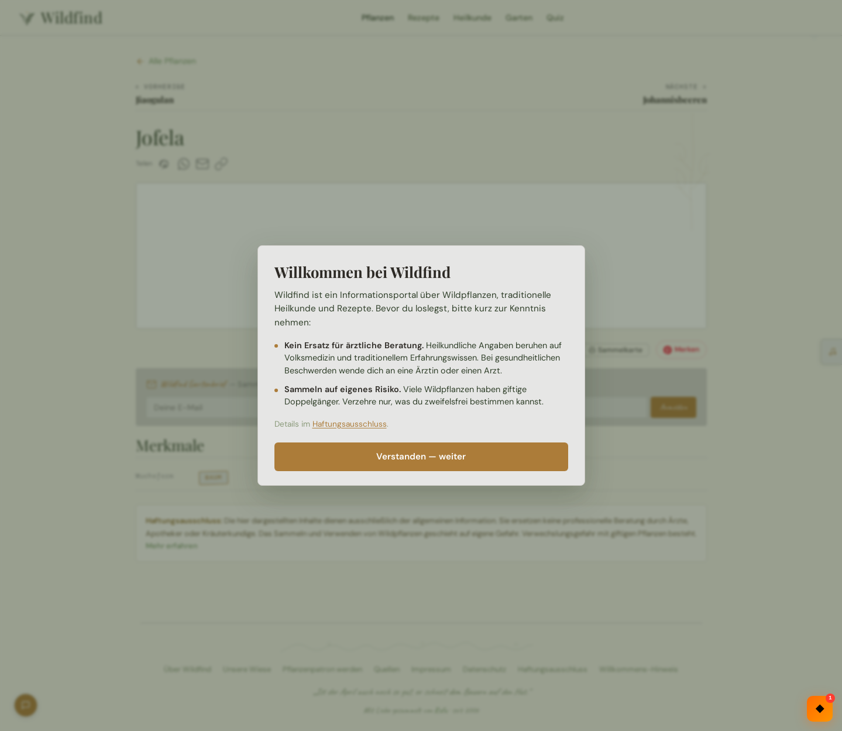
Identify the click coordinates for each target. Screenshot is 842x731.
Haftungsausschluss (349, 424)
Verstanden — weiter (421, 456)
